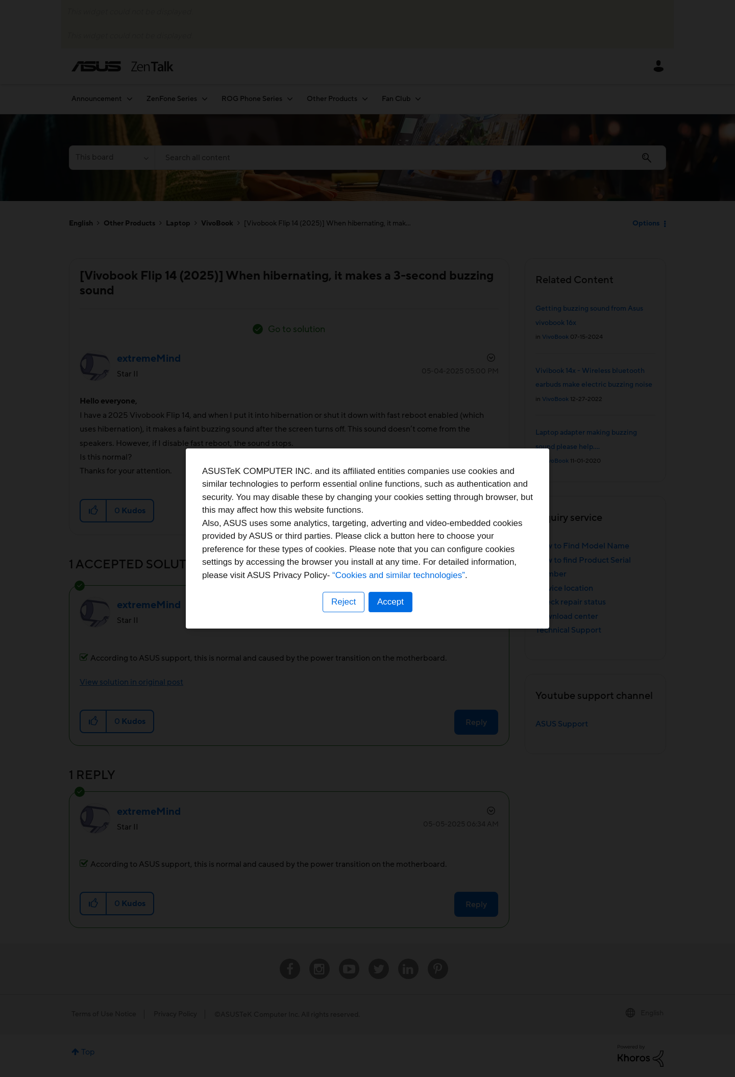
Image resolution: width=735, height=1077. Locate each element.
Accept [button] (390, 602)
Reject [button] (343, 602)
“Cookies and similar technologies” (398, 575)
